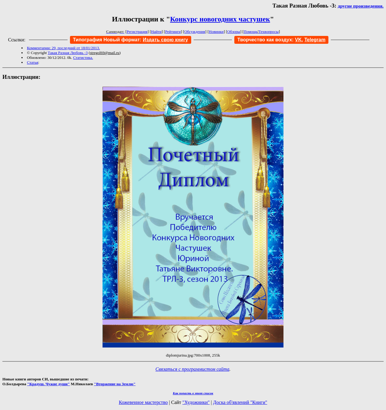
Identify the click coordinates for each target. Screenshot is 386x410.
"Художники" (196, 402)
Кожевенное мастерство (143, 402)
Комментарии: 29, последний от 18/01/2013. (63, 48)
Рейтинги (173, 31)
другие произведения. (361, 5)
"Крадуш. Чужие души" (48, 384)
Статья (32, 62)
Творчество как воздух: (269, 39)
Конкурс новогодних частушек (220, 19)
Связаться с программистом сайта (192, 369)
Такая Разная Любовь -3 (67, 52)
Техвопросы (268, 31)
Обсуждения (194, 31)
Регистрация (137, 31)
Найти (156, 31)
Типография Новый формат (106, 39)
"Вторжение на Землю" (114, 384)
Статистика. (83, 57)
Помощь (251, 31)
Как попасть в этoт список (193, 393)
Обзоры (233, 31)
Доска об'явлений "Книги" (240, 402)
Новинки (216, 31)
